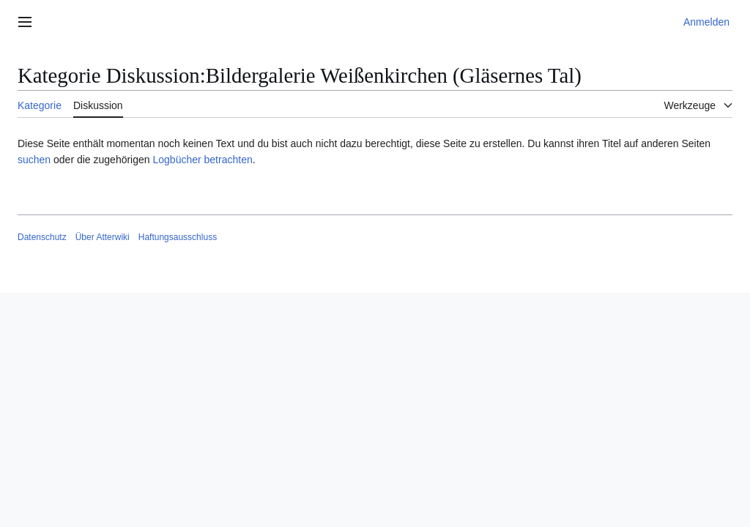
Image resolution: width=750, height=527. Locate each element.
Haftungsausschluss (177, 237)
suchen (34, 159)
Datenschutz (42, 237)
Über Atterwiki (102, 237)
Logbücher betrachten (202, 159)
